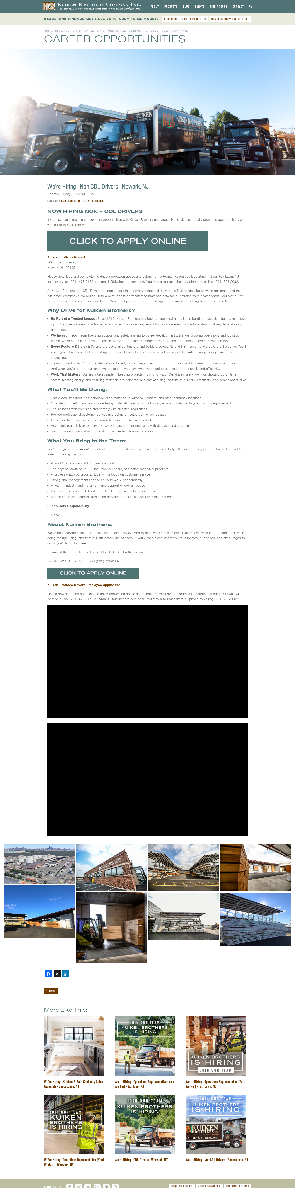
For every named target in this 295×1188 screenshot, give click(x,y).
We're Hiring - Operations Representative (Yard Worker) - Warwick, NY (74, 1162)
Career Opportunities (102, 30)
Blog (186, 6)
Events (200, 6)
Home (48, 30)
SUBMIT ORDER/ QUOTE (139, 18)
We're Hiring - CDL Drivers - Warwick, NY (141, 1160)
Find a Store (218, 6)
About (155, 6)
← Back (51, 991)
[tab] (154, 6)
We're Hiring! (95, 201)
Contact (238, 6)
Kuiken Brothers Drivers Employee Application (84, 585)
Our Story (74, 30)
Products (170, 6)
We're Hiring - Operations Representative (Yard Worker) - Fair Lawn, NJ (215, 1084)
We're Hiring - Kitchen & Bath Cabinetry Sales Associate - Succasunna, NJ (73, 1084)
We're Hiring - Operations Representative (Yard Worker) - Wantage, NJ (144, 1084)
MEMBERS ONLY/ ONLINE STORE (230, 19)
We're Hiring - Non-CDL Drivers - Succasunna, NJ (217, 1160)
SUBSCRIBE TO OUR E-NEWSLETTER (185, 19)
